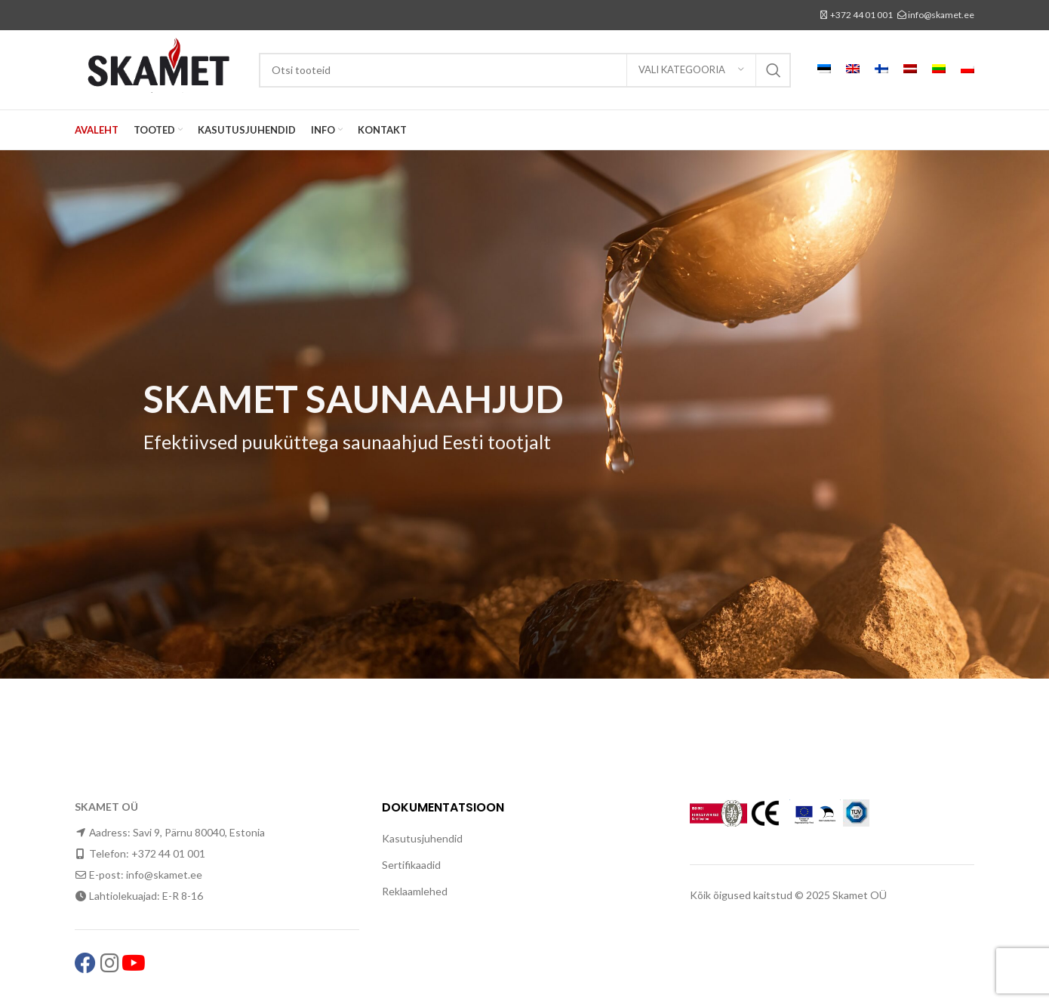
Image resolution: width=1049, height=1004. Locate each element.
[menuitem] (824, 70)
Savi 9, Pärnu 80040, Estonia (199, 832)
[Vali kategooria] (691, 70)
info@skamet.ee (941, 14)
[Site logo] (159, 68)
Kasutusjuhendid (422, 838)
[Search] (525, 70)
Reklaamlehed (415, 891)
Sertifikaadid (411, 864)
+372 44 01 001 (861, 14)
